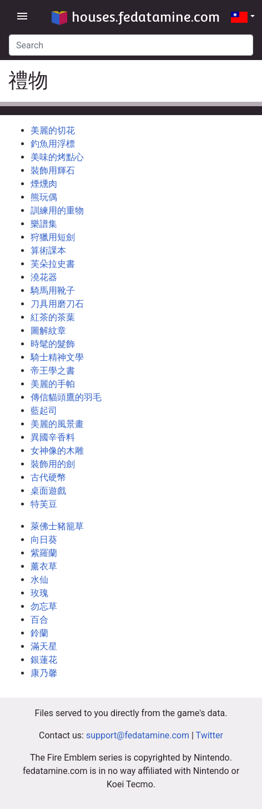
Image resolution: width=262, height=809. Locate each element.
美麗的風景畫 (57, 424)
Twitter (209, 735)
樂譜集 (44, 224)
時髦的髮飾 (53, 344)
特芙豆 (44, 504)
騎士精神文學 (57, 357)
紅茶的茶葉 (53, 317)
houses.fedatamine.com (136, 17)
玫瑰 (39, 593)
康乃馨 (44, 673)
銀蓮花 (44, 659)
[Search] (131, 45)
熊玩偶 (44, 197)
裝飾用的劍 (53, 464)
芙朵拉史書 (53, 264)
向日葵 (44, 539)
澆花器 (44, 277)
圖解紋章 (48, 330)
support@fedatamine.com (137, 735)
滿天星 (44, 646)
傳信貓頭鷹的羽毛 (66, 397)
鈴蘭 (39, 633)
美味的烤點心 (57, 157)
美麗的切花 (53, 130)
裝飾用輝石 (53, 170)
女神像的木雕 (57, 450)
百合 (39, 619)
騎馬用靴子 (53, 290)
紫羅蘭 (44, 553)
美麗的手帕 (53, 384)
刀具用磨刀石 (57, 304)
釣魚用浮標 (53, 143)
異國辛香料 (53, 437)
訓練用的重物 (57, 210)
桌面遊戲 (48, 490)
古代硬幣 (48, 477)
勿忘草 (44, 606)
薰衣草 (44, 566)
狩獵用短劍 (53, 237)
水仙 (39, 579)
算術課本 (48, 250)
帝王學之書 (53, 370)
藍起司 (44, 410)
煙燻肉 (44, 183)
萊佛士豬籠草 (57, 526)
